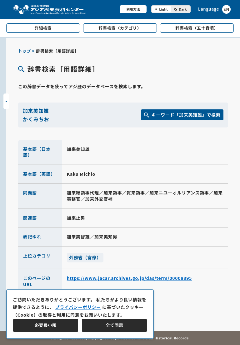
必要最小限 (46, 325)
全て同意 (114, 325)
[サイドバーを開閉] (6, 101)
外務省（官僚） (85, 257)
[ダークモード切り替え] (171, 9)
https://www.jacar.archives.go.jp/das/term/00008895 (129, 278)
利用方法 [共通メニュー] (133, 9)
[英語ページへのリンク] (214, 9)
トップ (24, 51)
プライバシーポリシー (78, 307)
